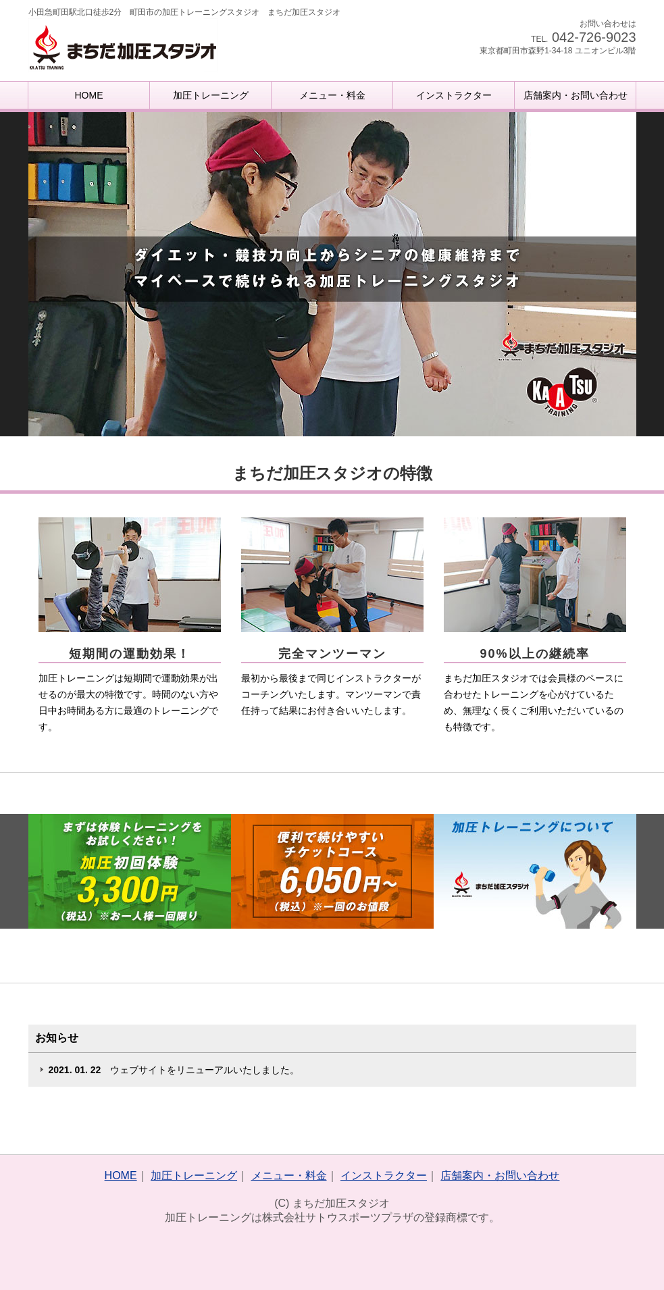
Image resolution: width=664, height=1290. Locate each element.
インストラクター (454, 95)
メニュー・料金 (332, 95)
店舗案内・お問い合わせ (575, 95)
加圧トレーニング (211, 95)
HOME (89, 95)
